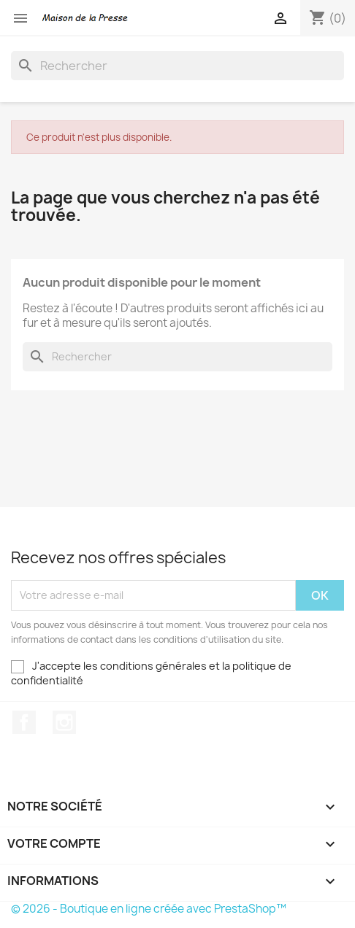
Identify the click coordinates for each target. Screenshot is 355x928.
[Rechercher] (177, 65)
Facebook (24, 722)
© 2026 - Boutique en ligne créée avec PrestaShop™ (148, 908)
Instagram (64, 722)
